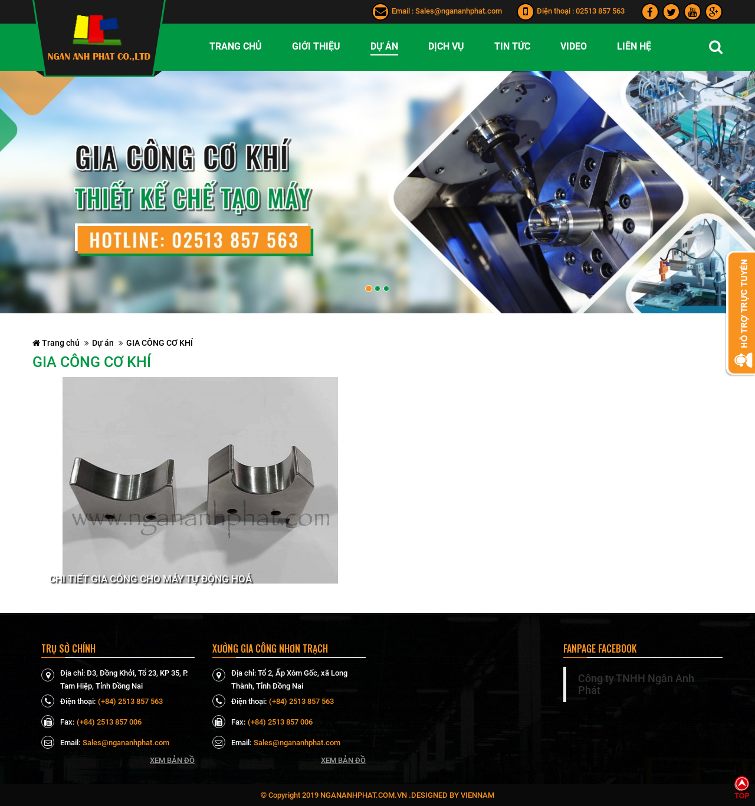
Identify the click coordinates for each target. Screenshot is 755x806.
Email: (60, 742)
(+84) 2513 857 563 (130, 701)
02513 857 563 (600, 10)
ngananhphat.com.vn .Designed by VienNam (407, 795)
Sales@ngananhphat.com (458, 10)
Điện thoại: (68, 700)
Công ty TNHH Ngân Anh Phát (636, 684)
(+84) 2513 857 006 (109, 721)
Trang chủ (56, 343)
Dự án (103, 343)
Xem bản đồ (172, 760)
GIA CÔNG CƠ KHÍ (159, 343)
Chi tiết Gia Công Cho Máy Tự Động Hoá (150, 579)
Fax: (57, 721)
